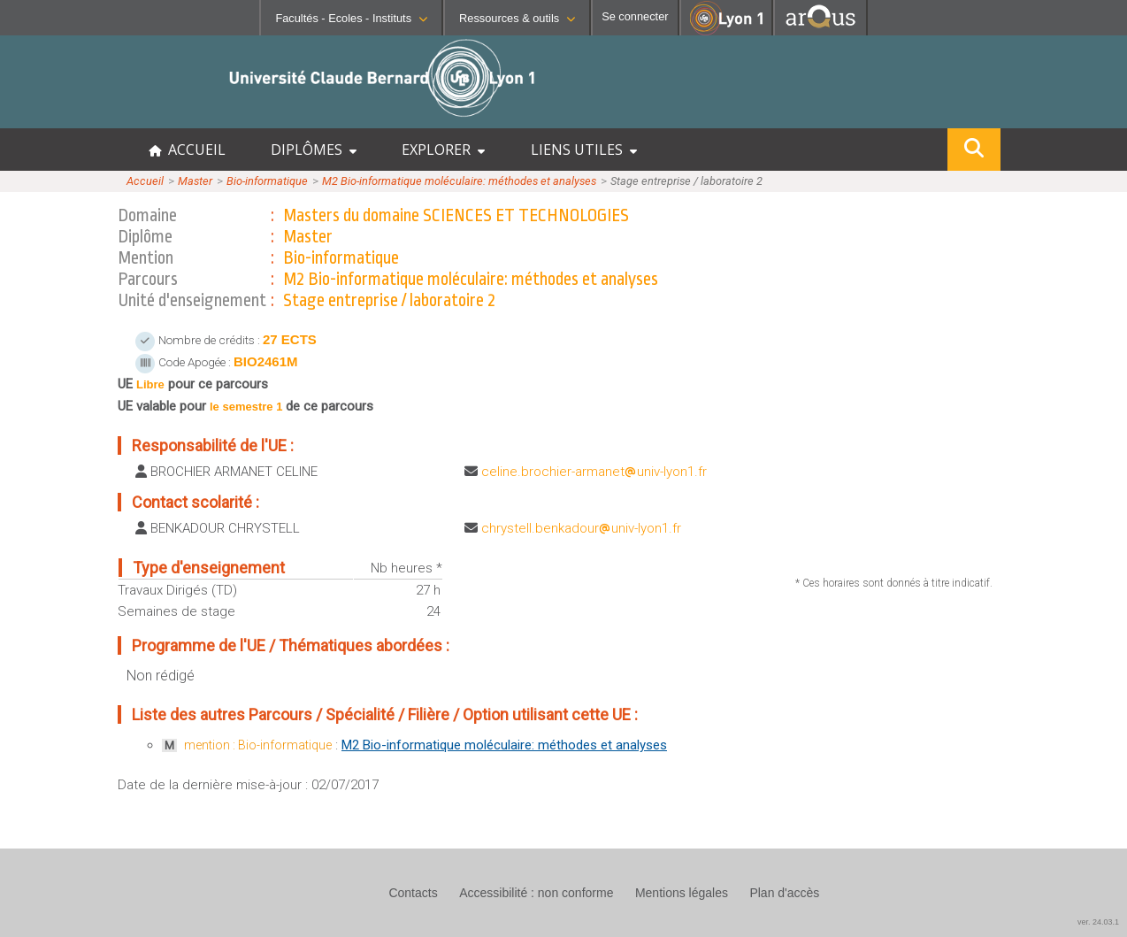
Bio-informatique (267, 181)
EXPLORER (443, 149)
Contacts (412, 893)
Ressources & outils (517, 18)
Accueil (145, 181)
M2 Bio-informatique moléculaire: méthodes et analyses (459, 181)
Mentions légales (681, 893)
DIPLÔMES (313, 149)
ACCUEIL (187, 149)
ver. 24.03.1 (1098, 922)
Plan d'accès (784, 893)
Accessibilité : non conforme (536, 893)
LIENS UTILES (584, 149)
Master (195, 181)
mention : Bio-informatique (258, 745)
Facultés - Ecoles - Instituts (351, 18)
